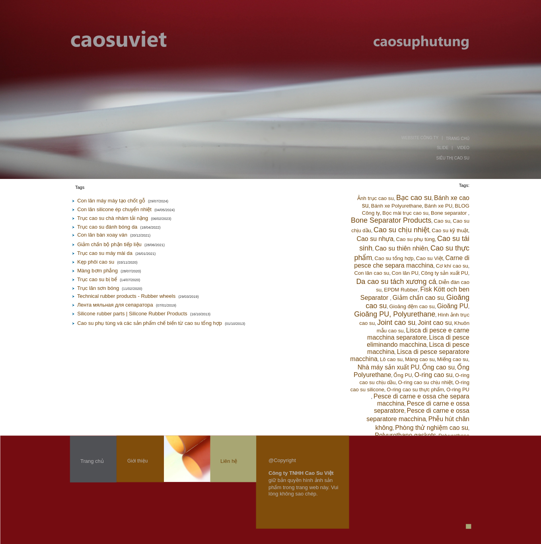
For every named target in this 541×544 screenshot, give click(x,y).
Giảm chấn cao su (418, 297)
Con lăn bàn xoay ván (102, 235)
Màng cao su (419, 359)
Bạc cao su (414, 198)
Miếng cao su (452, 359)
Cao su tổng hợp (394, 258)
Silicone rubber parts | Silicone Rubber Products (132, 314)
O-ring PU (457, 389)
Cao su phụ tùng (415, 239)
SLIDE (442, 148)
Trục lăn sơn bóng (98, 288)
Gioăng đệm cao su (412, 306)
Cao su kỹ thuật (450, 230)
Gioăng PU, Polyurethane (394, 314)
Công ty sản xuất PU (444, 273)
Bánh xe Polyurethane (396, 206)
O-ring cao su (434, 374)
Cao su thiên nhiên (401, 248)
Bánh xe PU (438, 206)
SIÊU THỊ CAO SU (452, 158)
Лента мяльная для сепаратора (115, 305)
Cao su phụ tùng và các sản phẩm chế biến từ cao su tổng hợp (149, 323)
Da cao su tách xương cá (396, 282)
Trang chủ (92, 461)
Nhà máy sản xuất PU (389, 367)
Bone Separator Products (391, 220)
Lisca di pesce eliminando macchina (418, 341)
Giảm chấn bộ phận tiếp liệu (109, 244)
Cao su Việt (429, 258)
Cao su (442, 221)
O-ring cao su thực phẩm (415, 389)
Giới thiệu (137, 461)
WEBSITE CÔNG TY (419, 138)
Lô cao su (391, 359)
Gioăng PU (452, 306)
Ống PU (402, 375)
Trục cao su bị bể (97, 279)
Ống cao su (438, 367)
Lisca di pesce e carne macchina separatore (418, 334)
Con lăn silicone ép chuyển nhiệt (114, 209)
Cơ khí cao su (452, 266)
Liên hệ (228, 461)
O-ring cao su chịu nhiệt (425, 382)
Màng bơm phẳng (97, 271)
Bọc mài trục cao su (405, 213)
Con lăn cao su (371, 273)
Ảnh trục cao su (375, 198)
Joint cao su (396, 322)
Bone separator (449, 213)
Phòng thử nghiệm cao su (431, 427)
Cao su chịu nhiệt (401, 230)
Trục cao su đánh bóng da (107, 227)
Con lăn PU (405, 273)
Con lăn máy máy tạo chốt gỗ (111, 201)
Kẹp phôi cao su (95, 262)
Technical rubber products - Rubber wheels (126, 296)
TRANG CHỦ (457, 138)
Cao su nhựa (374, 238)
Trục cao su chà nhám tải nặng (112, 218)
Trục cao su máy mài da (104, 253)
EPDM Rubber (401, 290)
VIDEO (463, 148)
